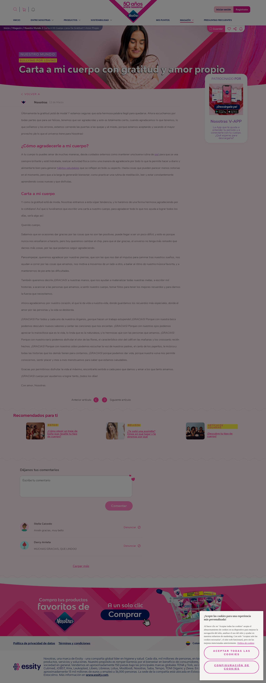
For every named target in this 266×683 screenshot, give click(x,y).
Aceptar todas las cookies (231, 653)
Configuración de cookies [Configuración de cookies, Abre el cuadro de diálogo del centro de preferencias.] (231, 667)
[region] (231, 645)
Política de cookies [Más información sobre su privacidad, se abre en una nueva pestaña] (246, 643)
